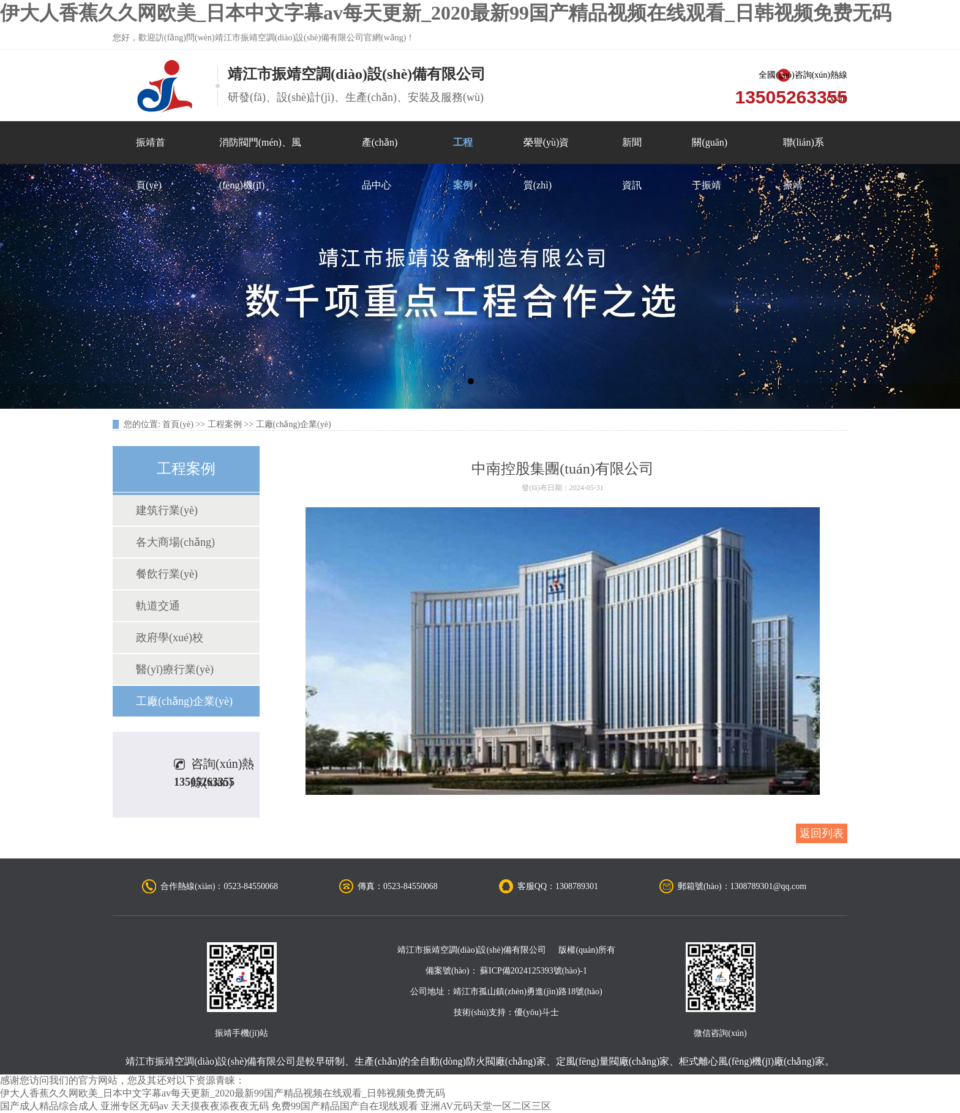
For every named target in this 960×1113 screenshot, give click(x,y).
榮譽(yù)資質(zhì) (546, 150)
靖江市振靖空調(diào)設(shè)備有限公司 (211, 1061)
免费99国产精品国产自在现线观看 (344, 1106)
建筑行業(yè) (167, 510)
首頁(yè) (177, 424)
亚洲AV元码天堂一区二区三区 (486, 1106)
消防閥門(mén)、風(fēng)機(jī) (260, 150)
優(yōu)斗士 (536, 1012)
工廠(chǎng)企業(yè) (293, 424)
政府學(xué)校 (169, 637)
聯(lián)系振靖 (803, 150)
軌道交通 (158, 606)
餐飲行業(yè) (167, 574)
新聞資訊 (632, 150)
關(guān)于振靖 (709, 150)
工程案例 (463, 150)
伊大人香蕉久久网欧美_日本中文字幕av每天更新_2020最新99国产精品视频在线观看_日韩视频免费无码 (445, 13)
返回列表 (822, 833)
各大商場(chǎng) (175, 542)
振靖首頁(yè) (150, 150)
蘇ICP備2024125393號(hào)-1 (533, 970)
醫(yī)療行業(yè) (175, 669)
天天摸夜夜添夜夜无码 (220, 1106)
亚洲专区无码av (134, 1106)
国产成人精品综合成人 (49, 1106)
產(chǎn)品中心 (380, 150)
